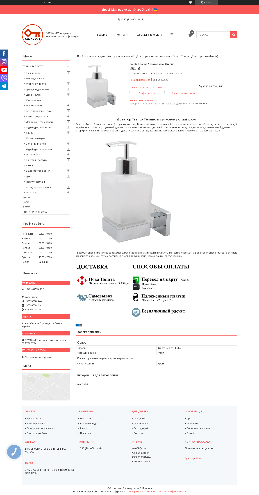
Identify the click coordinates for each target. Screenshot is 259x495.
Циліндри (85, 418)
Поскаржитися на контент (142, 491)
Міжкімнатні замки (36, 83)
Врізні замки (33, 73)
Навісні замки (34, 105)
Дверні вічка (140, 423)
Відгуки (26, 207)
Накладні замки (35, 78)
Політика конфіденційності (172, 491)
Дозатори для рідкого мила (153, 56)
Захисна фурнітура (37, 116)
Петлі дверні (33, 154)
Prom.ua (147, 488)
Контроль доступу (36, 160)
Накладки (85, 433)
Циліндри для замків (37, 89)
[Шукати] (233, 34)
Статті (190, 433)
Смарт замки (33, 100)
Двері (29, 176)
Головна (102, 34)
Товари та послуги (93, 56)
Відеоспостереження (38, 170)
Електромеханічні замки (40, 111)
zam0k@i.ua (31, 296)
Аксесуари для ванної (120, 56)
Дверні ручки (33, 94)
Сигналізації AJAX (35, 138)
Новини (27, 202)
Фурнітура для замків (38, 127)
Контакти (122, 34)
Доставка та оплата (149, 34)
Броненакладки (89, 423)
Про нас (27, 197)
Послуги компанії (35, 181)
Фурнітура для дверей (39, 149)
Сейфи (29, 132)
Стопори (138, 433)
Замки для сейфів (36, 143)
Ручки (83, 428)
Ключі (29, 165)
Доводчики (139, 418)
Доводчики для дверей (39, 122)
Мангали (31, 192)
